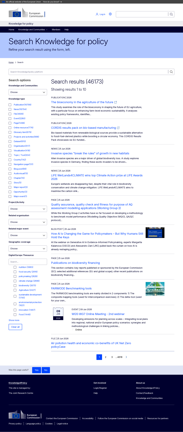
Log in (100, 14)
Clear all (15, 327)
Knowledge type (17, 99)
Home (11, 29)
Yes (37, 370)
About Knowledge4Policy (148, 388)
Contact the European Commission (62, 418)
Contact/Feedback (144, 393)
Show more (14, 320)
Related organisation (19, 215)
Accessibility (88, 418)
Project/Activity (16, 202)
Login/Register (100, 388)
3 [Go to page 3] (112, 357)
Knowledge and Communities (23, 85)
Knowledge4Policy (18, 383)
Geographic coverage (19, 242)
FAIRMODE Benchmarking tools (71, 288)
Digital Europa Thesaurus (21, 255)
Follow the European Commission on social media (120, 418)
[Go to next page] (126, 357)
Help (66, 29)
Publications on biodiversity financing (75, 262)
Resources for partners (157, 418)
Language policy (33, 423)
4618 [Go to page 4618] (119, 357)
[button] (110, 14)
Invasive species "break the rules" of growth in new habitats (90, 153)
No (45, 370)
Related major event (18, 228)
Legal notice (62, 423)
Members (56, 29)
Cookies (49, 423)
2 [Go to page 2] (105, 357)
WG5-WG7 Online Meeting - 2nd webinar (98, 314)
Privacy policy (15, 423)
